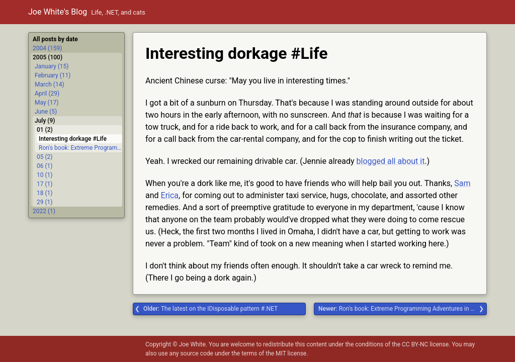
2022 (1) (44, 211)
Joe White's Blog (57, 12)
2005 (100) (47, 57)
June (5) (46, 111)
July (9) (45, 120)
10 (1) (45, 174)
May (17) (46, 102)
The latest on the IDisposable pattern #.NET (210, 308)
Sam (462, 183)
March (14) (49, 84)
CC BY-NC (415, 344)
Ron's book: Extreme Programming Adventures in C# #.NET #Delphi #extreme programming (402, 308)
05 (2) (45, 156)
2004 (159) (47, 48)
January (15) (52, 66)
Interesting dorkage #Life (73, 138)
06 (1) (45, 165)
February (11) (52, 75)
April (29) (47, 93)
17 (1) (45, 184)
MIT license (291, 353)
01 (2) (45, 129)
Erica (170, 195)
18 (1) (45, 193)
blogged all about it (391, 161)
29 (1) (45, 202)
